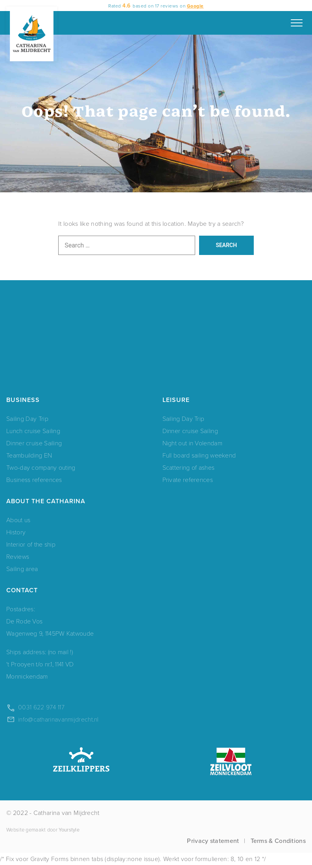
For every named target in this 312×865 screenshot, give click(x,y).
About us (18, 519)
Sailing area (22, 568)
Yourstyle (68, 829)
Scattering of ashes (188, 467)
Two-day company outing (41, 467)
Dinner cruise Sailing (34, 443)
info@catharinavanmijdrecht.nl (58, 719)
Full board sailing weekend (199, 455)
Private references (187, 479)
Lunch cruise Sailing (33, 430)
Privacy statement (213, 840)
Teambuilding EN (29, 455)
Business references (34, 479)
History (16, 532)
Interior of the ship (30, 544)
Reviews (17, 556)
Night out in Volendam (192, 443)
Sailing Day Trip (27, 418)
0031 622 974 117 (41, 707)
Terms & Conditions (278, 840)
